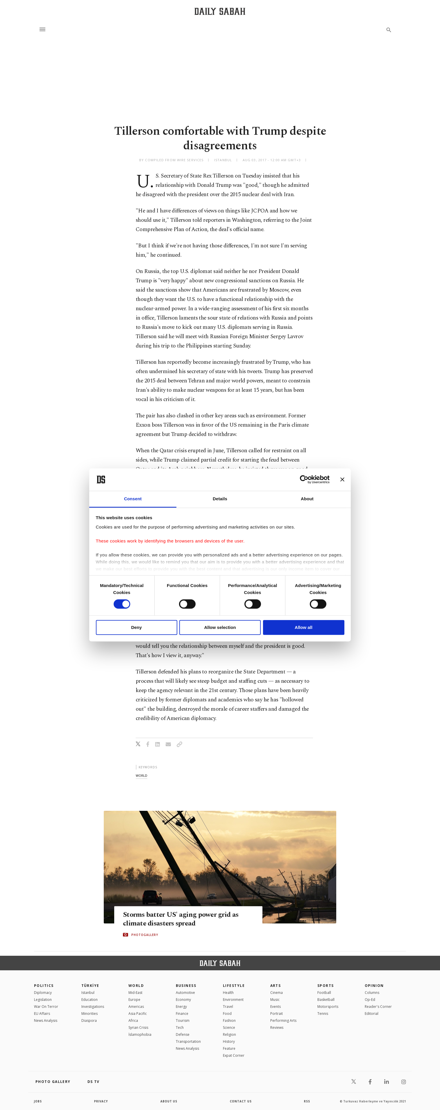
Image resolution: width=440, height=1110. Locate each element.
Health (228, 992)
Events (275, 1006)
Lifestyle (234, 985)
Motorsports (327, 1006)
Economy (183, 999)
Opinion (374, 985)
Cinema (276, 992)
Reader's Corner (378, 1006)
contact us (241, 1101)
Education (89, 999)
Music (275, 999)
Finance (182, 1013)
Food (227, 1013)
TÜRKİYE (90, 985)
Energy (181, 1006)
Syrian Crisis (138, 1027)
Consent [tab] (133, 498)
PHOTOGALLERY (144, 935)
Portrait (276, 1013)
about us (169, 1101)
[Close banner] (342, 480)
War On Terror (46, 1006)
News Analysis (45, 1020)
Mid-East (135, 992)
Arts (275, 985)
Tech (180, 1027)
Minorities (89, 1013)
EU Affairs (42, 1013)
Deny (136, 627)
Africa (133, 1020)
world (141, 775)
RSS (307, 1101)
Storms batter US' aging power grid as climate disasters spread (182, 919)
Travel (228, 1006)
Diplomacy (43, 992)
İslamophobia (139, 1034)
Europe (134, 999)
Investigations (92, 1006)
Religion (229, 1034)
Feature (229, 1048)
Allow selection (220, 627)
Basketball (326, 999)
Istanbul (87, 992)
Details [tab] (220, 498)
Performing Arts (283, 1020)
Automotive (185, 992)
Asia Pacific (137, 1013)
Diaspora (89, 1020)
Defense (182, 1034)
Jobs (38, 1101)
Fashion (229, 1020)
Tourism (182, 1020)
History (229, 1041)
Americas (136, 1006)
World (136, 985)
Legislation (43, 999)
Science (229, 1027)
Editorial (371, 1013)
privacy (101, 1101)
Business (186, 985)
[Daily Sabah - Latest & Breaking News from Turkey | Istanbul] (219, 11)
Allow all (303, 627)
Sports (325, 985)
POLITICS (44, 985)
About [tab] (307, 498)
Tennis (322, 1013)
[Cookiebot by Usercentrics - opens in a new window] (304, 479)
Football (324, 992)
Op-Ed (370, 999)
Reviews (276, 1027)
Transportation (188, 1041)
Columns (372, 992)
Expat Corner (233, 1055)
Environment (233, 999)
